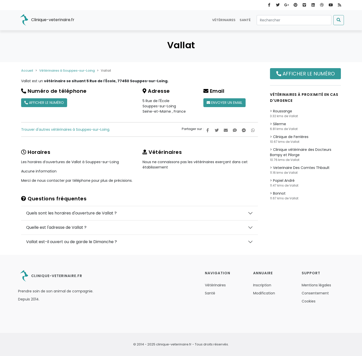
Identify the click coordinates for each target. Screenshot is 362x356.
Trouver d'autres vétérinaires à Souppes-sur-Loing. (65, 129)
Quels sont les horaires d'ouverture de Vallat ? (71, 213)
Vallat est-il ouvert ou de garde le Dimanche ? (71, 242)
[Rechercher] (294, 20)
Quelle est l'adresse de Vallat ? (56, 227)
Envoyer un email (224, 102)
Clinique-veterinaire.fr (46, 20)
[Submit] (338, 20)
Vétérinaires (224, 20)
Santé (245, 20)
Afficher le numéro (44, 102)
